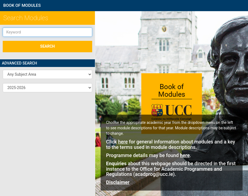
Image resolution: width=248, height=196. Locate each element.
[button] (47, 74)
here (123, 142)
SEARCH (47, 46)
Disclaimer (117, 182)
